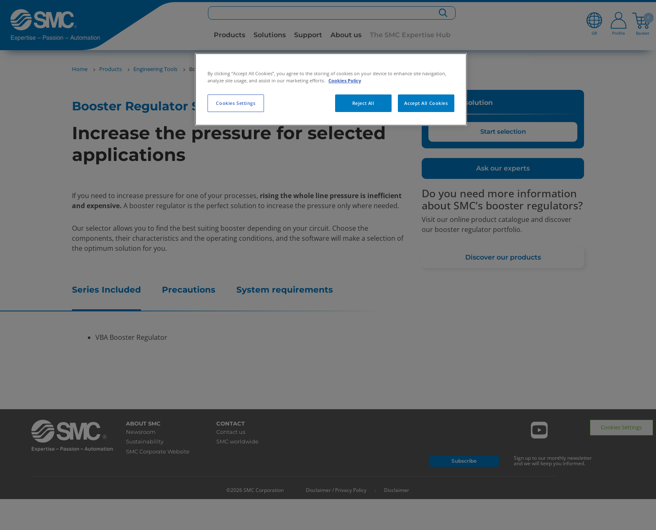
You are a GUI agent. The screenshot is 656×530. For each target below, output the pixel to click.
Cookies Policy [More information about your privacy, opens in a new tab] (344, 80)
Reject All (363, 103)
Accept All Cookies (426, 103)
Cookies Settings (235, 103)
